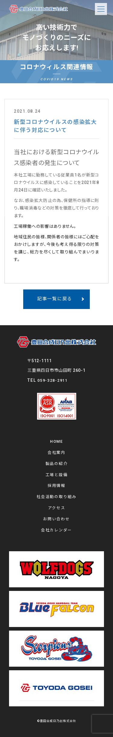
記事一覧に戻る (54, 298)
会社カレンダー (56, 530)
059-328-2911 (52, 380)
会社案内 (56, 452)
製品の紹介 (57, 463)
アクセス (56, 508)
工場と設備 (57, 474)
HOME (56, 441)
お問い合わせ (56, 519)
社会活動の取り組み (56, 496)
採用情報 (56, 485)
